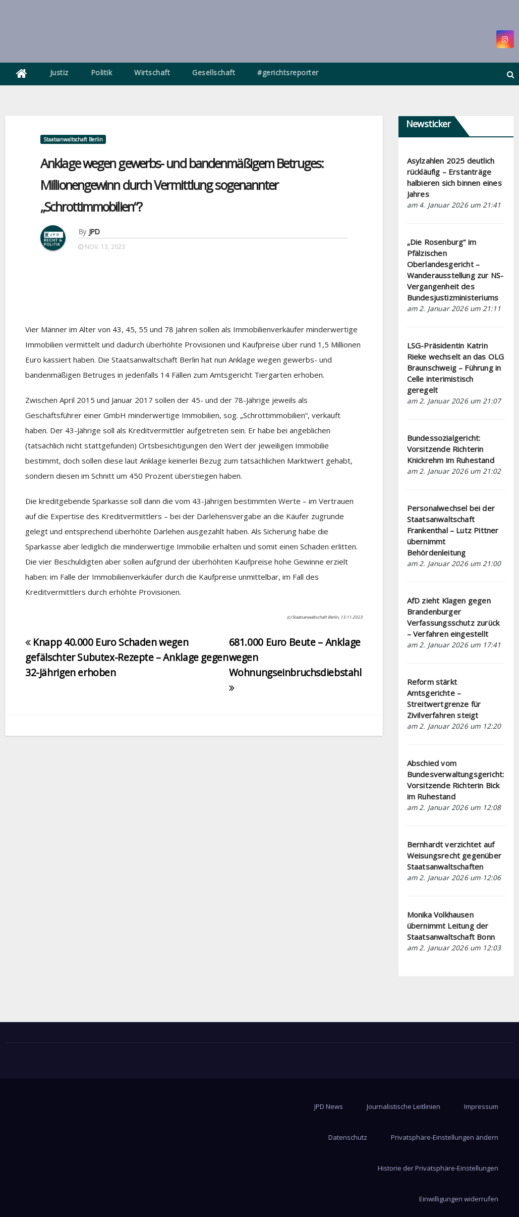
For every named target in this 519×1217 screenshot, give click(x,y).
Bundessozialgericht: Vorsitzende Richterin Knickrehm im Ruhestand (450, 449)
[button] (510, 74)
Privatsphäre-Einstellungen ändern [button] (444, 1137)
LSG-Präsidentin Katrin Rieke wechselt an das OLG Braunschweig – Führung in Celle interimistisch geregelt (455, 367)
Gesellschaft (213, 72)
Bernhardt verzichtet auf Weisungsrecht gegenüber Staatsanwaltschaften (454, 855)
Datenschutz (347, 1137)
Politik (101, 72)
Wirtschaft (152, 72)
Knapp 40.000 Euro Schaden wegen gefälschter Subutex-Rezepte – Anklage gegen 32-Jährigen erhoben (126, 657)
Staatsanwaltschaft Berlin (73, 139)
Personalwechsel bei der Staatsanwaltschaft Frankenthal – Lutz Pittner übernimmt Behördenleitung (453, 530)
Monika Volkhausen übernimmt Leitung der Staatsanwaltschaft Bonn (451, 925)
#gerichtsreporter (288, 72)
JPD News (328, 1106)
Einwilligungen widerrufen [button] (458, 1198)
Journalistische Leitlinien (403, 1106)
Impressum (481, 1106)
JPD (94, 231)
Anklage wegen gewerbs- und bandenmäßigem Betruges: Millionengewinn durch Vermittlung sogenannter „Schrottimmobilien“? (181, 185)
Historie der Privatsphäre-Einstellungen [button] (438, 1168)
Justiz (59, 72)
